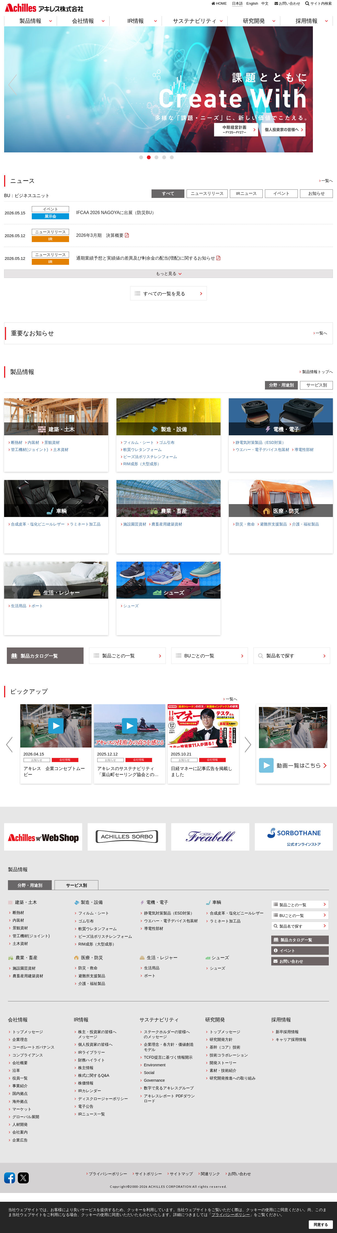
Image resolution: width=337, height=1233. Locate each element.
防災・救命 (245, 533)
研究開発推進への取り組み (233, 1087)
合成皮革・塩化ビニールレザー (38, 533)
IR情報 (81, 1028)
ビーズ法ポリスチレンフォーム (150, 465)
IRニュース (246, 202)
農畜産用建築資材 (167, 533)
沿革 (16, 1079)
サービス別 (316, 393)
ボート (37, 614)
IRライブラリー (91, 1061)
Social (149, 1081)
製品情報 (18, 878)
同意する (321, 1225)
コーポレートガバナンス (33, 1056)
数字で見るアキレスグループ (169, 1097)
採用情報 (281, 1028)
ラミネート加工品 (85, 533)
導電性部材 (304, 458)
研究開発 (215, 1028)
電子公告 (85, 1115)
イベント (281, 202)
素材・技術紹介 (223, 1079)
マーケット (22, 1118)
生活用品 (18, 614)
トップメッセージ (27, 1040)
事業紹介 (20, 1094)
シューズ (131, 614)
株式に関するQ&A (93, 1084)
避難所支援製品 (273, 533)
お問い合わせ (289, 3)
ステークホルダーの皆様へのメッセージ (167, 1043)
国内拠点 (20, 1102)
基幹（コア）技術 (225, 1056)
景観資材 (52, 451)
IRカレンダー (89, 1100)
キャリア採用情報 (291, 1048)
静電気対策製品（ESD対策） (261, 451)
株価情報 (85, 1092)
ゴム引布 (167, 451)
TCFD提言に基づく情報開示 (168, 1066)
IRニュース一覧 (91, 1123)
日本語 (237, 3)
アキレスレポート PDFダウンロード (169, 1107)
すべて (168, 202)
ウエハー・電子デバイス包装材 (262, 458)
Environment (154, 1074)
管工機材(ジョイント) (29, 458)
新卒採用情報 (287, 1040)
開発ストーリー (223, 1071)
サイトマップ (181, 1182)
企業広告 (20, 1149)
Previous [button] (12, 89)
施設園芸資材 (134, 533)
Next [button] (324, 89)
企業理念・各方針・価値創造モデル (169, 1055)
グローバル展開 (25, 1125)
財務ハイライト (91, 1069)
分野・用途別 (281, 393)
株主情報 (85, 1076)
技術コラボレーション (229, 1064)
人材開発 (20, 1133)
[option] (168, 89)
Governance (154, 1089)
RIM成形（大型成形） (142, 473)
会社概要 (20, 1071)
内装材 (33, 451)
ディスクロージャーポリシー (103, 1107)
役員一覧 (20, 1087)
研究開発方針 (221, 1048)
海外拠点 (20, 1110)
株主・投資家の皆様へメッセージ (97, 1043)
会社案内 (20, 1141)
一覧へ (327, 189)
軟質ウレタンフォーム (142, 458)
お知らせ (316, 202)
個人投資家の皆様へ (95, 1053)
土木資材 (60, 458)
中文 (265, 3)
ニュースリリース (207, 202)
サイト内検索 (321, 3)
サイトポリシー (148, 1182)
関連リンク (210, 1182)
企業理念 (20, 1048)
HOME (221, 3)
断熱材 (16, 451)
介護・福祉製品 (305, 533)
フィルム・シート (138, 451)
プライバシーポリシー (108, 1182)
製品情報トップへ (317, 381)
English (252, 3)
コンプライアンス (27, 1064)
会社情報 (18, 1028)
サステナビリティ (159, 1028)
